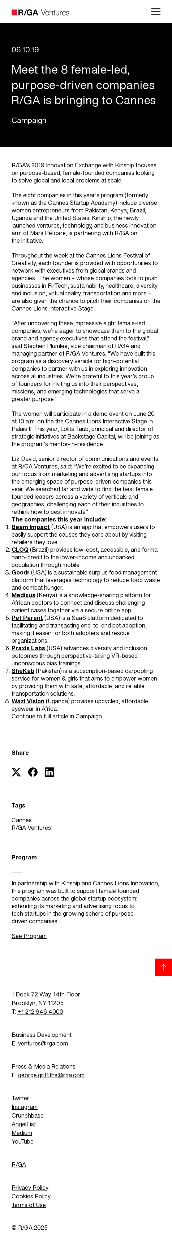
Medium (22, 1133)
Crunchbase (28, 1115)
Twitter (20, 1098)
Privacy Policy (30, 1188)
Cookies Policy (31, 1196)
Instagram (25, 1107)
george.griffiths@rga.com (51, 1075)
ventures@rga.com (43, 1043)
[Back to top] (163, 967)
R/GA (19, 1164)
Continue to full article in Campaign (57, 716)
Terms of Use (29, 1205)
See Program (29, 936)
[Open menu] (153, 12)
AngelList (24, 1124)
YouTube (23, 1141)
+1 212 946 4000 (40, 1012)
